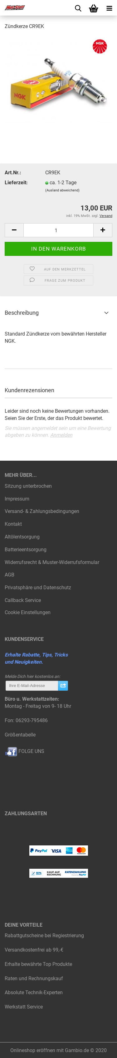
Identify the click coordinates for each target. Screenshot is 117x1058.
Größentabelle (20, 735)
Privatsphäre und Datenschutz (38, 587)
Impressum (17, 499)
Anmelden (61, 435)
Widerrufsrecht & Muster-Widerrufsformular (52, 562)
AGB (9, 575)
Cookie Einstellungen (28, 612)
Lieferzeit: (16, 183)
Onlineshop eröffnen (32, 1050)
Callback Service (23, 600)
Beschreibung (22, 312)
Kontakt (13, 524)
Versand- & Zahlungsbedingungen (42, 511)
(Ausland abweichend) (62, 190)
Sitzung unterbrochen (28, 486)
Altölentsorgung (22, 537)
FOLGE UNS (24, 751)
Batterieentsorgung (25, 550)
